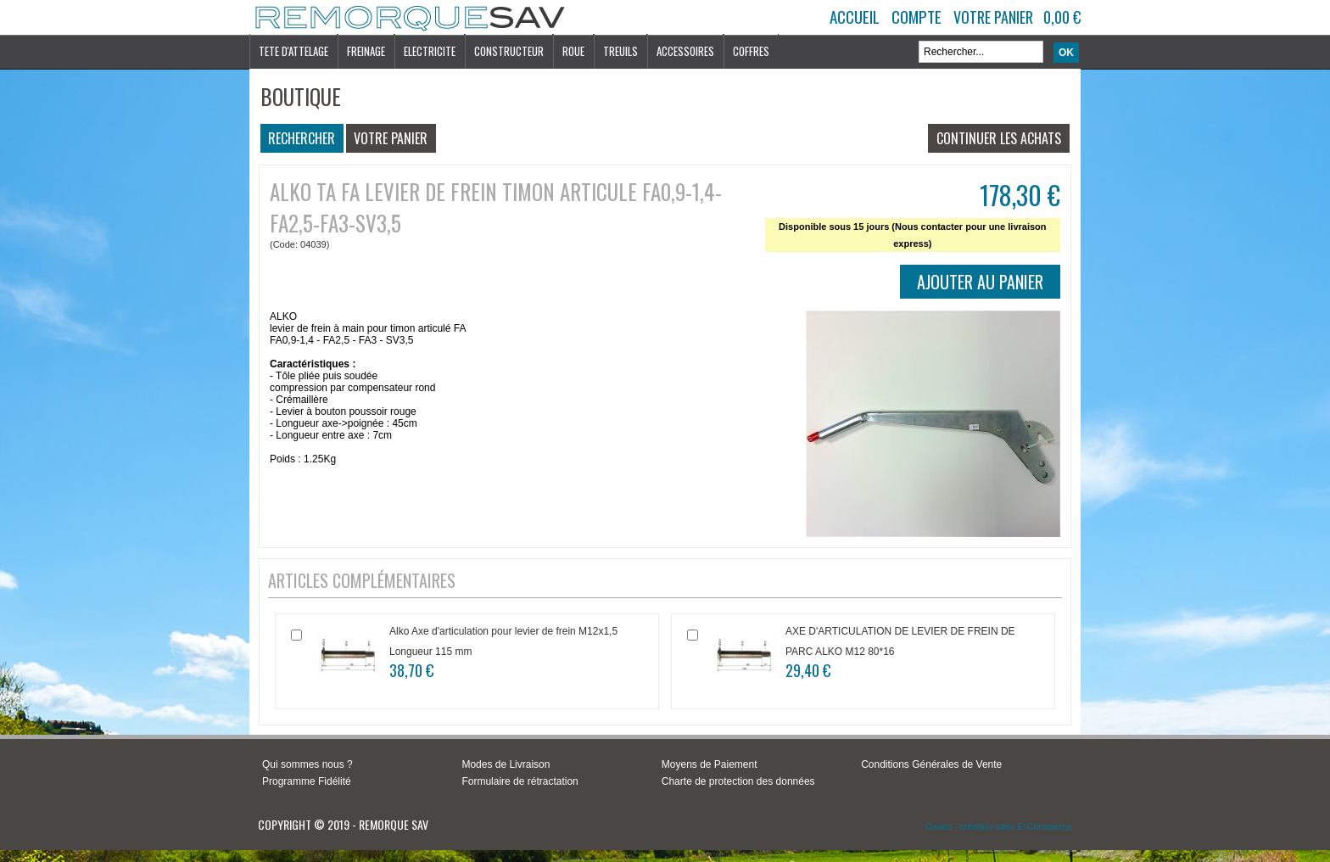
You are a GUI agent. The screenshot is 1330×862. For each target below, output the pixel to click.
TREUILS (620, 50)
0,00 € (1062, 17)
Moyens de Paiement (709, 764)
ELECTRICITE (429, 50)
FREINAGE (366, 50)
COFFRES (751, 50)
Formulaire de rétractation (519, 781)
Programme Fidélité (306, 781)
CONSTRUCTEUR (509, 50)
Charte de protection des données (738, 781)
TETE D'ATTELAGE (293, 50)
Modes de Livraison (505, 764)
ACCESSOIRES (685, 50)
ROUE (573, 50)
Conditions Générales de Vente (931, 764)
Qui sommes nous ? (307, 764)
